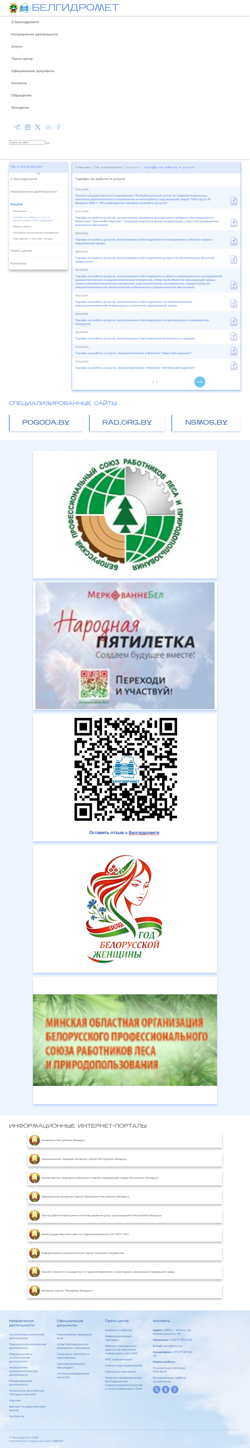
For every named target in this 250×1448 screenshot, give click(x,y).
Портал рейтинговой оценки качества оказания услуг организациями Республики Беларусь (95, 1215)
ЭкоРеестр (16, 1416)
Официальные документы (32, 71)
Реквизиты (20, 211)
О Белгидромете (25, 22)
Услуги (16, 46)
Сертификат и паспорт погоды (33, 238)
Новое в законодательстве (123, 1365)
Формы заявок (22, 226)
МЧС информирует (118, 1359)
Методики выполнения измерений (35, 232)
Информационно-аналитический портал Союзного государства (76, 1253)
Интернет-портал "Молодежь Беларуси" (61, 1291)
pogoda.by (46, 423)
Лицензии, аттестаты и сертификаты (73, 1355)
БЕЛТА (58, 1441)
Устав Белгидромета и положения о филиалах (73, 1346)
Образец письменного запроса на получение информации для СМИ (121, 1349)
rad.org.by (127, 423)
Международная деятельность (20, 1382)
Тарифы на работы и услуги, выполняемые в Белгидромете (32, 219)
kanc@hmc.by (173, 1346)
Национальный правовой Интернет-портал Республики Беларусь (78, 1159)
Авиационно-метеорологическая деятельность (23, 1371)
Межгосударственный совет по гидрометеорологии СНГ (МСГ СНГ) (78, 1234)
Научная (15, 1400)
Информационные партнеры (118, 1338)
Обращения (21, 95)
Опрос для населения (120, 1371)
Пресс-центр (22, 59)
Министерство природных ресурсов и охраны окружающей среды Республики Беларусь (93, 1178)
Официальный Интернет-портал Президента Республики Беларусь (79, 1197)
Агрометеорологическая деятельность (26, 1336)
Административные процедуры (71, 1365)
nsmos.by (206, 423)
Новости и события (118, 1330)
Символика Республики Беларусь (57, 1140)
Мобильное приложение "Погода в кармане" (26, 1392)
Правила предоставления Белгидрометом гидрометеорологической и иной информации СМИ (124, 1383)
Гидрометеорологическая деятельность (27, 1346)
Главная (82, 167)
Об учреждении (26, 167)
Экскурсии (20, 107)
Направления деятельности (34, 34)
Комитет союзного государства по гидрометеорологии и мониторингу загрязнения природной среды (102, 1272)
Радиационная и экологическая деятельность (20, 1357)
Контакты (19, 83)
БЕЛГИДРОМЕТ (75, 8)
